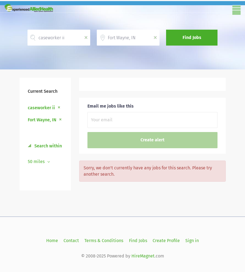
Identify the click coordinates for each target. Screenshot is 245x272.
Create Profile (166, 240)
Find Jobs (192, 37)
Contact (71, 240)
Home (52, 240)
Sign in (192, 240)
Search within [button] (47, 145)
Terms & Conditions (103, 240)
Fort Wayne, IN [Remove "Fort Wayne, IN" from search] (42, 119)
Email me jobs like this (110, 106)
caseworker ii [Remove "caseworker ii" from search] (41, 107)
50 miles (37, 161)
